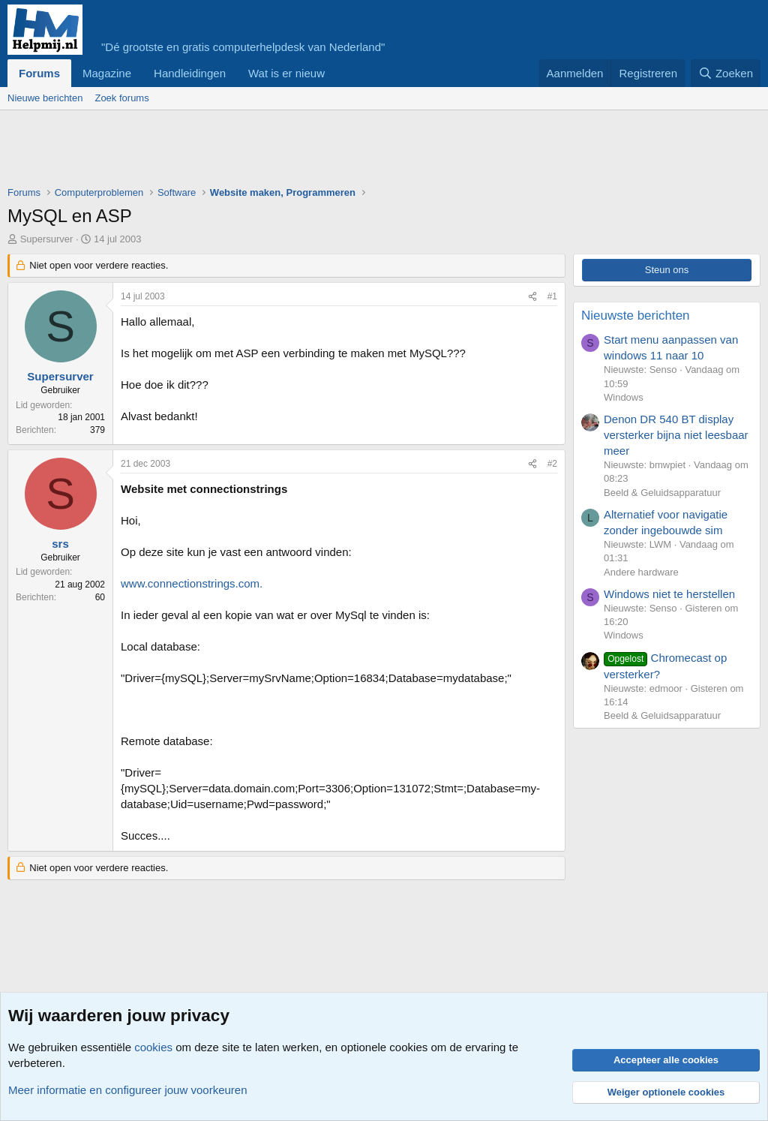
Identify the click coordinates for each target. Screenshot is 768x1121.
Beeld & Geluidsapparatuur (662, 492)
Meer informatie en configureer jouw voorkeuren (128, 1089)
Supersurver (47, 239)
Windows (624, 397)
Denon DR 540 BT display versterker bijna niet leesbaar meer (676, 435)
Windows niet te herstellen (669, 594)
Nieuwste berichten (635, 315)
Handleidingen (190, 73)
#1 (552, 296)
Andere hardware (641, 572)
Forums (39, 73)
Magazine (106, 73)
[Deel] (532, 296)
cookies (153, 1047)
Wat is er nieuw (286, 73)
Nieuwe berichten (45, 98)
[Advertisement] (281, 151)
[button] (336, 73)
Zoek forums (121, 98)
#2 (552, 463)
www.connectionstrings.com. (191, 583)
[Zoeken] (726, 73)
